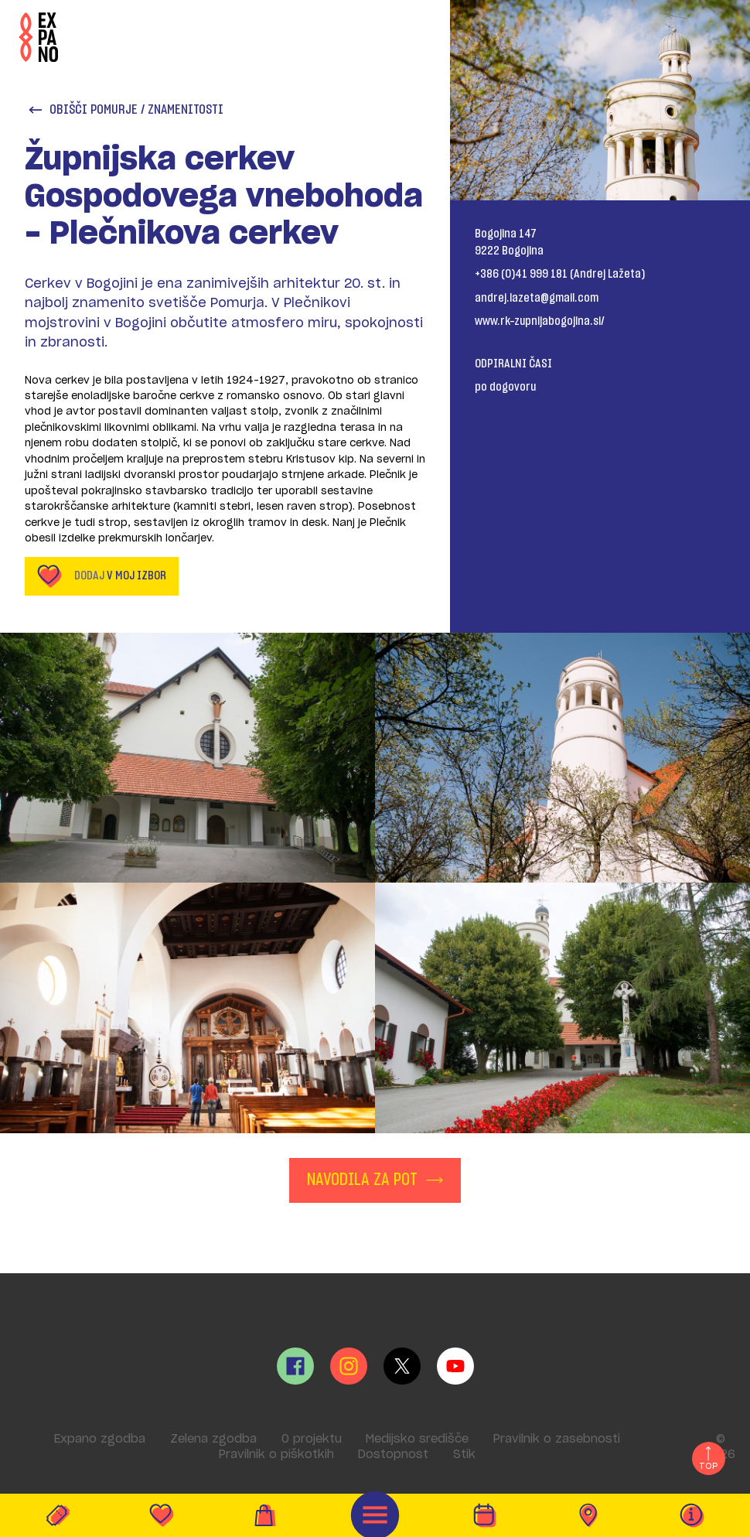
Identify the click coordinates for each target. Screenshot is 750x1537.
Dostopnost (393, 1454)
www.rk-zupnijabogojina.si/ (540, 321)
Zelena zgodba (213, 1439)
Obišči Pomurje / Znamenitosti (126, 110)
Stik (464, 1454)
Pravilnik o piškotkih (276, 1454)
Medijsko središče (417, 1439)
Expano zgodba (99, 1439)
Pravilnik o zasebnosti (556, 1439)
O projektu (311, 1439)
